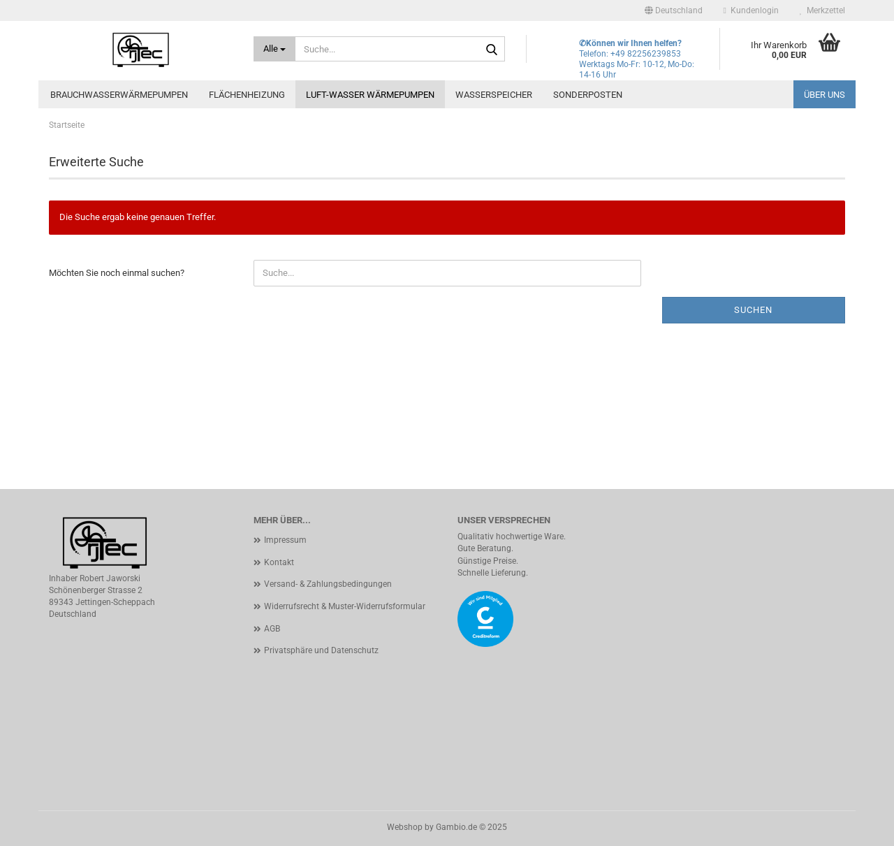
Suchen (753, 310)
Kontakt (279, 562)
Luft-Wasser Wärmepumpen (370, 94)
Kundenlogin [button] (751, 10)
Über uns (824, 94)
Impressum (285, 540)
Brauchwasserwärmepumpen (119, 94)
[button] (673, 10)
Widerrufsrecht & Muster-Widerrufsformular (344, 606)
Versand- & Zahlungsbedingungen (328, 584)
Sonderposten (587, 94)
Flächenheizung (247, 94)
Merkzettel (822, 10)
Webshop (405, 827)
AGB (272, 629)
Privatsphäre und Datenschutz (321, 650)
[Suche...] (275, 48)
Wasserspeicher (493, 94)
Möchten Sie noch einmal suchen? (116, 273)
